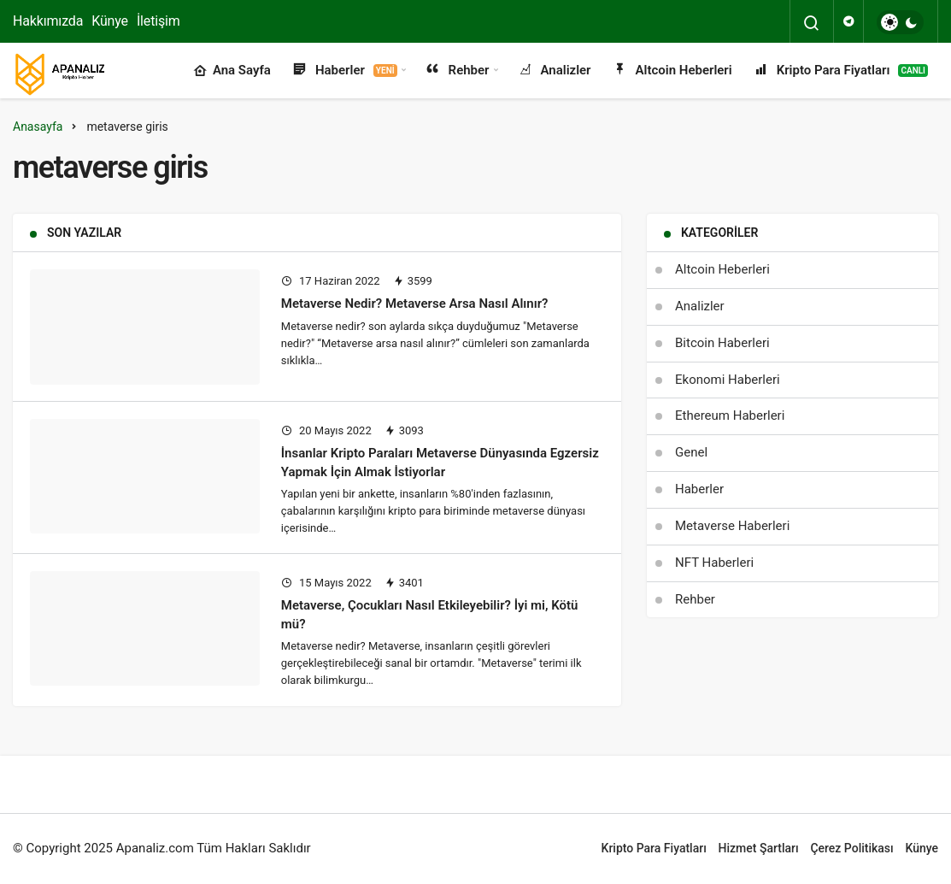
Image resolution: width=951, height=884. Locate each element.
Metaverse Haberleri (732, 525)
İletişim (158, 21)
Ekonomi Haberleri (727, 379)
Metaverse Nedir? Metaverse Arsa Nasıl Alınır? (415, 303)
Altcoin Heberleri (672, 71)
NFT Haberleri (714, 562)
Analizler (554, 71)
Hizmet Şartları (759, 848)
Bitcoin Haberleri (722, 343)
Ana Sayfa (232, 71)
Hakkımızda (48, 21)
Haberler (344, 71)
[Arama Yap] (811, 23)
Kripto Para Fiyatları (840, 71)
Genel (691, 452)
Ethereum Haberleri (729, 415)
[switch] (900, 22)
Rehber (457, 71)
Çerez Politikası (851, 848)
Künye (109, 21)
